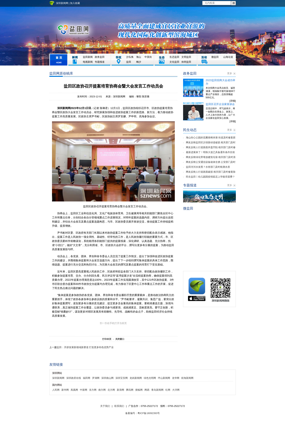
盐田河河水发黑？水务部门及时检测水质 (208, 166)
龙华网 (175, 378)
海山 (138, 57)
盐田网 (73, 30)
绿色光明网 (150, 378)
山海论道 (228, 57)
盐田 (128, 61)
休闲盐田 (186, 61)
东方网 (92, 389)
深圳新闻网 (62, 3)
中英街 (148, 57)
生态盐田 (174, 57)
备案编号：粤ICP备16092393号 (142, 413)
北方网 (111, 389)
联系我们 (119, 406)
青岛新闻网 (157, 389)
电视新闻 (88, 61)
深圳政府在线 (73, 378)
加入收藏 (75, 3)
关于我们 (105, 406)
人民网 (56, 389)
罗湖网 (95, 378)
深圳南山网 (107, 378)
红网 (167, 389)
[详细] (232, 100)
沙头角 (130, 57)
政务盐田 (100, 57)
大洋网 (176, 389)
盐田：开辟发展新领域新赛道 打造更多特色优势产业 (85, 347)
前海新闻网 (187, 378)
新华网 (65, 389)
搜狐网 (139, 389)
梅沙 (138, 61)
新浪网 (120, 389)
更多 (229, 73)
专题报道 (100, 61)
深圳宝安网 (121, 378)
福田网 (86, 378)
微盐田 (215, 57)
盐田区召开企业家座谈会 (220, 104)
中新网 (83, 389)
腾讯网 (129, 389)
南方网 (102, 389)
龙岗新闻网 (136, 378)
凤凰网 (74, 389)
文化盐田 (174, 61)
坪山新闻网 (164, 378)
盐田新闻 (88, 57)
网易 (146, 389)
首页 (58, 60)
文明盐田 (186, 57)
